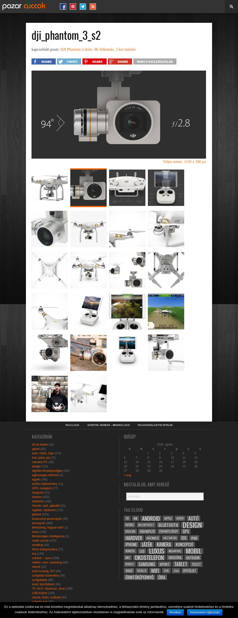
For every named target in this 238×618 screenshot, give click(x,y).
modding (37, 545)
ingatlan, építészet (44, 510)
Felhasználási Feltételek (155, 425)
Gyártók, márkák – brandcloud (108, 425)
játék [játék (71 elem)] (147, 544)
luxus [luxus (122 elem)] (156, 551)
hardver (37, 497)
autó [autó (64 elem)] (193, 518)
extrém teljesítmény (44, 484)
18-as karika (40, 444)
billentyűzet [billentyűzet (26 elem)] (146, 525)
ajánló (36, 449)
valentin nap (40, 601)
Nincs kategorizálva (44, 549)
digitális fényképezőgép (47, 470)
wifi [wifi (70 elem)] (155, 570)
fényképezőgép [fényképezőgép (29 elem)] (168, 531)
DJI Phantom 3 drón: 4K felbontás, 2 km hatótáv (98, 49)
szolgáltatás (39, 580)
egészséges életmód (45, 475)
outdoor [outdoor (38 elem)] (193, 557)
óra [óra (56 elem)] (161, 577)
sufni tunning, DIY (43, 571)
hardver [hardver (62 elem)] (134, 538)
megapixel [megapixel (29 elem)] (175, 551)
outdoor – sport (42, 558)
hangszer (38, 492)
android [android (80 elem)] (151, 518)
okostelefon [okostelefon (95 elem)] (149, 557)
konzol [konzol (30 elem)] (130, 551)
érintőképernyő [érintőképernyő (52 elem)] (140, 577)
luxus (35, 532)
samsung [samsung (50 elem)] (147, 564)
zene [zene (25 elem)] (166, 571)
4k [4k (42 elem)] (135, 518)
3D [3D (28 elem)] (127, 518)
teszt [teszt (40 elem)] (196, 564)
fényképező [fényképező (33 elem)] (147, 531)
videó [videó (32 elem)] (129, 570)
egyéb (36, 479)
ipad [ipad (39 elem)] (194, 538)
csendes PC (40, 462)
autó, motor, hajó (43, 453)
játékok (36, 514)
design (36, 466)
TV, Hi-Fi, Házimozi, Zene (48, 588)
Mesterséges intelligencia (48, 536)
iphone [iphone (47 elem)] (131, 544)
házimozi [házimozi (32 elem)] (153, 538)
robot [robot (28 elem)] (130, 564)
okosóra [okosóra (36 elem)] (175, 557)
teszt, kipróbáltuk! (43, 584)
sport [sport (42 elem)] (164, 564)
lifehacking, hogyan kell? (48, 527)
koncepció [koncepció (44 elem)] (184, 544)
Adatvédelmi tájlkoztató (205, 612)
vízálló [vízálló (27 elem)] (141, 571)
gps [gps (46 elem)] (186, 531)
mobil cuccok (40, 540)
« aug (127, 475)
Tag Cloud (72, 425)
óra (34, 553)
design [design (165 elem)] (192, 525)
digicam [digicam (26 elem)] (130, 531)
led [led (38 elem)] (142, 551)
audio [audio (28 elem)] (180, 518)
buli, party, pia (41, 457)
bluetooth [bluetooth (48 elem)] (168, 525)
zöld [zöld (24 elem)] (176, 571)
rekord (36, 567)
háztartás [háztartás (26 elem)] (170, 538)
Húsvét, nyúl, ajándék (46, 505)
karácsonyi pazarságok (47, 518)
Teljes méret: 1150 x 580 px (184, 162)
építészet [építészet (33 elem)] (189, 570)
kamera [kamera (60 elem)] (164, 544)
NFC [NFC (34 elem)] (128, 557)
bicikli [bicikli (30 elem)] (130, 524)
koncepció (38, 523)
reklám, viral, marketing (47, 562)
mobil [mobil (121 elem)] (193, 551)
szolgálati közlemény (45, 575)
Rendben (175, 612)
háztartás (38, 501)
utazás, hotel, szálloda (46, 597)
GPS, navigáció (42, 488)
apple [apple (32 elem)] (168, 518)
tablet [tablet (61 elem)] (180, 564)
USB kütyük (39, 593)
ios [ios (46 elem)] (183, 538)
